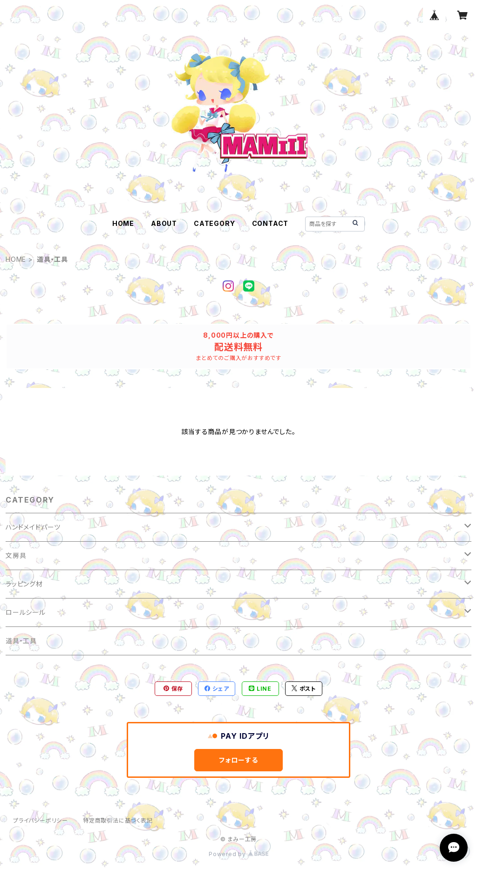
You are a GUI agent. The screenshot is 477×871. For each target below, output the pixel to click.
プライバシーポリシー (40, 820)
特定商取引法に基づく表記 (118, 820)
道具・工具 (21, 641)
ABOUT (164, 223)
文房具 (16, 555)
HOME (123, 223)
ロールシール (26, 612)
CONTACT (270, 223)
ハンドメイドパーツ (33, 527)
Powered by (238, 854)
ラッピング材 (24, 584)
